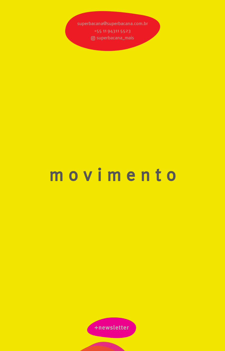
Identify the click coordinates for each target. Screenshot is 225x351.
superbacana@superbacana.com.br (112, 23)
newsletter (113, 328)
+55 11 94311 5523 (112, 31)
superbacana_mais (115, 38)
